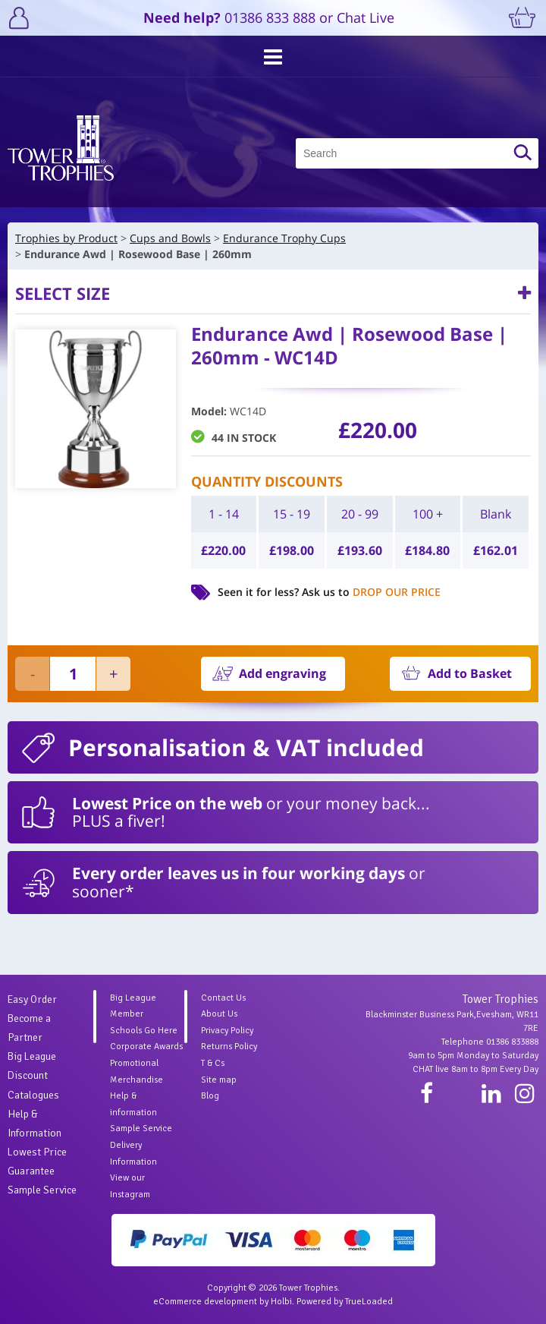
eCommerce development (205, 1301)
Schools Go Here (143, 1030)
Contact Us (223, 998)
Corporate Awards (146, 1046)
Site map (219, 1080)
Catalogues (33, 1095)
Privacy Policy (227, 1030)
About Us (219, 1014)
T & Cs (212, 1063)
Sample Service (42, 1190)
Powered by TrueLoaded (345, 1301)
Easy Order (32, 999)
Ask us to (371, 592)
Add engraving (282, 673)
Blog (210, 1096)
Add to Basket (470, 673)
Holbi (281, 1301)
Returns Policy (229, 1046)
